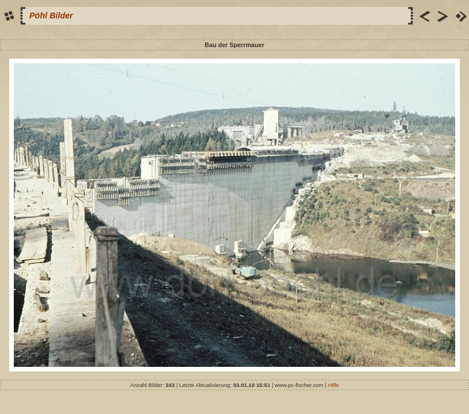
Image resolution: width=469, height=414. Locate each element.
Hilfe (333, 385)
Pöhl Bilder (51, 15)
